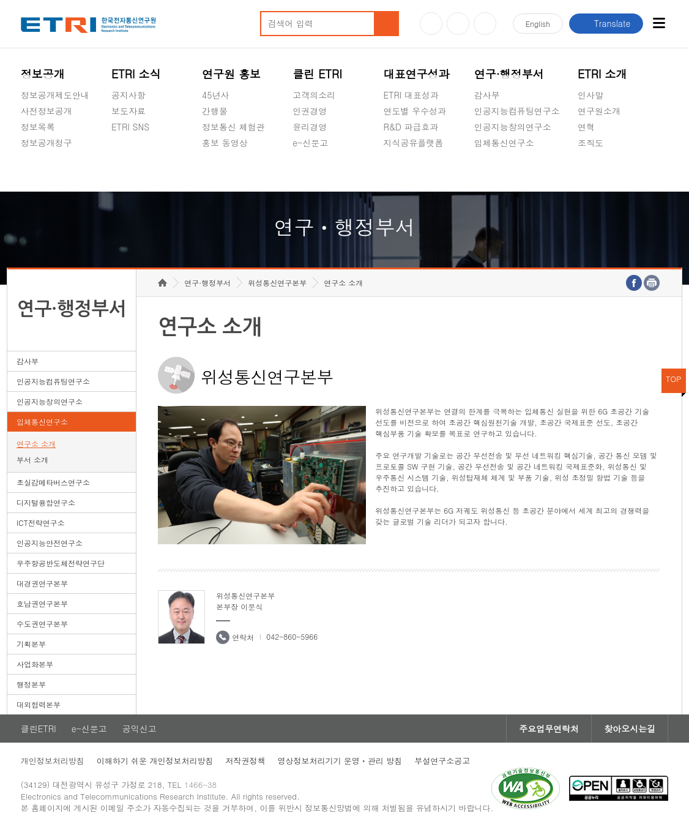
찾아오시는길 (629, 728)
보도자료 (128, 111)
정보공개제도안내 (55, 95)
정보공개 (43, 74)
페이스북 (485, 23)
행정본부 (31, 684)
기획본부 (31, 644)
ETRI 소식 (136, 74)
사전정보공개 (46, 111)
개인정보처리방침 (52, 760)
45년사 (215, 95)
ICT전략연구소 (41, 522)
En (538, 23)
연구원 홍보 (231, 74)
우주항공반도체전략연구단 (61, 563)
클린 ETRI (317, 74)
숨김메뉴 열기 (27, 157)
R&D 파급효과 (410, 127)
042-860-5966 (292, 636)
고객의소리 (313, 95)
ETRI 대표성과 (411, 95)
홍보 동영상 (225, 143)
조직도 (590, 143)
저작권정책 (245, 760)
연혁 (586, 127)
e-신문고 (310, 143)
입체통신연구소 (504, 143)
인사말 (590, 95)
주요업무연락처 (549, 728)
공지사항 (128, 95)
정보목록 (38, 127)
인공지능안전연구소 (50, 543)
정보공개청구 (46, 143)
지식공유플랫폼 (413, 143)
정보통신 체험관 (233, 127)
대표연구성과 (416, 74)
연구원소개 (599, 111)
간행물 (215, 111)
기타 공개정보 (605, 171)
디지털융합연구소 (46, 502)
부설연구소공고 (442, 760)
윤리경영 (309, 127)
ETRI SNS (130, 127)
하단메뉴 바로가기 (0, 0)
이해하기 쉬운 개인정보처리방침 (155, 760)
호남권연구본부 (42, 603)
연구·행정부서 (509, 74)
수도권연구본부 (42, 623)
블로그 (458, 23)
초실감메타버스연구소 (517, 171)
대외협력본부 (39, 704)
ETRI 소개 (602, 74)
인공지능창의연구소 (512, 127)
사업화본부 (35, 664)
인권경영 (309, 111)
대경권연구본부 (42, 583)
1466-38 (200, 784)
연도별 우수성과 (414, 111)
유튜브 (431, 23)
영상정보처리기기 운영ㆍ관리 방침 (339, 760)
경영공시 (38, 171)
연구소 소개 (36, 443)
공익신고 (309, 171)
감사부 (487, 95)
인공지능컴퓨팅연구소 (517, 111)
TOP (674, 378)
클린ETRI (38, 728)
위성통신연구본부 (277, 282)
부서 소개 (32, 459)
